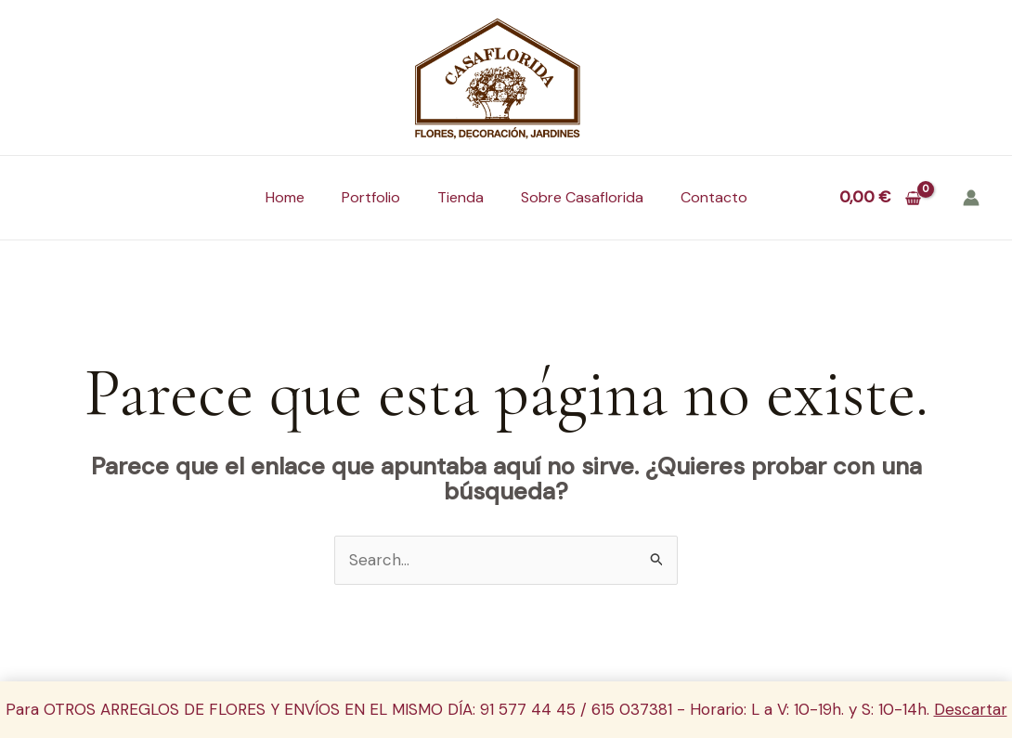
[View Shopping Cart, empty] (880, 197)
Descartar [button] (970, 709)
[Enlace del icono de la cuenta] (971, 197)
